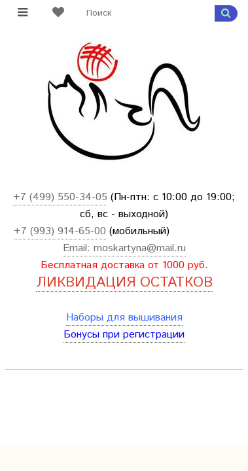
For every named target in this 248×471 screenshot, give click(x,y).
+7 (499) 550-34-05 (60, 197)
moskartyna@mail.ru (140, 248)
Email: (78, 248)
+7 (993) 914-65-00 (60, 231)
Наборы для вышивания (124, 317)
